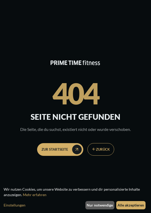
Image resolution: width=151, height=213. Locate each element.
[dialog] (75, 198)
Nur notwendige (100, 205)
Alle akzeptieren (131, 205)
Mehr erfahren (34, 194)
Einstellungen (14, 205)
